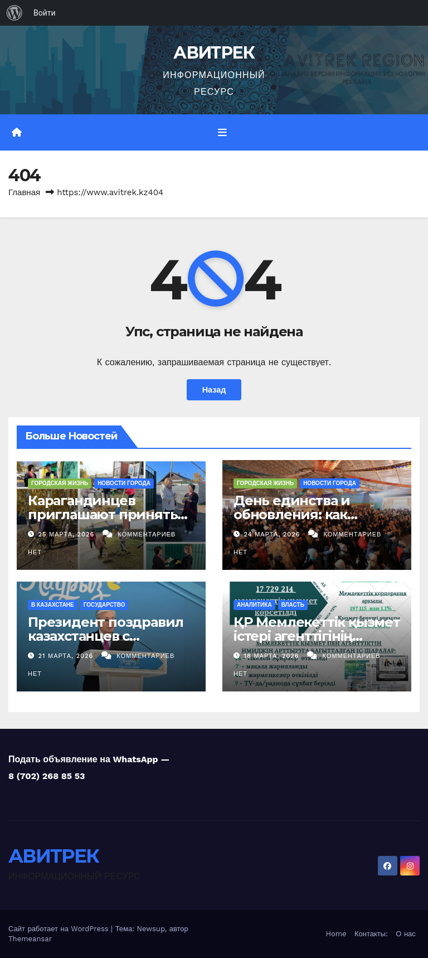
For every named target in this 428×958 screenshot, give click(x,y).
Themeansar (30, 939)
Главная (24, 192)
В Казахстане (52, 605)
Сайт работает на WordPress (59, 929)
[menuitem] (14, 13)
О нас (405, 934)
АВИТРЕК (213, 52)
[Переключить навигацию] (222, 132)
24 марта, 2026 (273, 534)
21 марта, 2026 (67, 656)
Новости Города (124, 483)
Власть (292, 605)
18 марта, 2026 (273, 656)
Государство (104, 605)
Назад (214, 389)
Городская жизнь (59, 483)
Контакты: (371, 934)
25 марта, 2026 (67, 534)
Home (335, 934)
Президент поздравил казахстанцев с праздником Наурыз (105, 636)
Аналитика (254, 605)
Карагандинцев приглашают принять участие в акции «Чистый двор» (102, 521)
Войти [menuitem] (44, 12)
